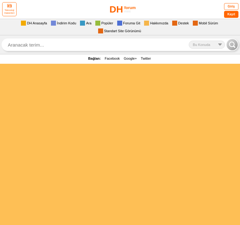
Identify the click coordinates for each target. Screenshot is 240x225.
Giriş (231, 6)
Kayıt (231, 14)
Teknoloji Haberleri (9, 9)
